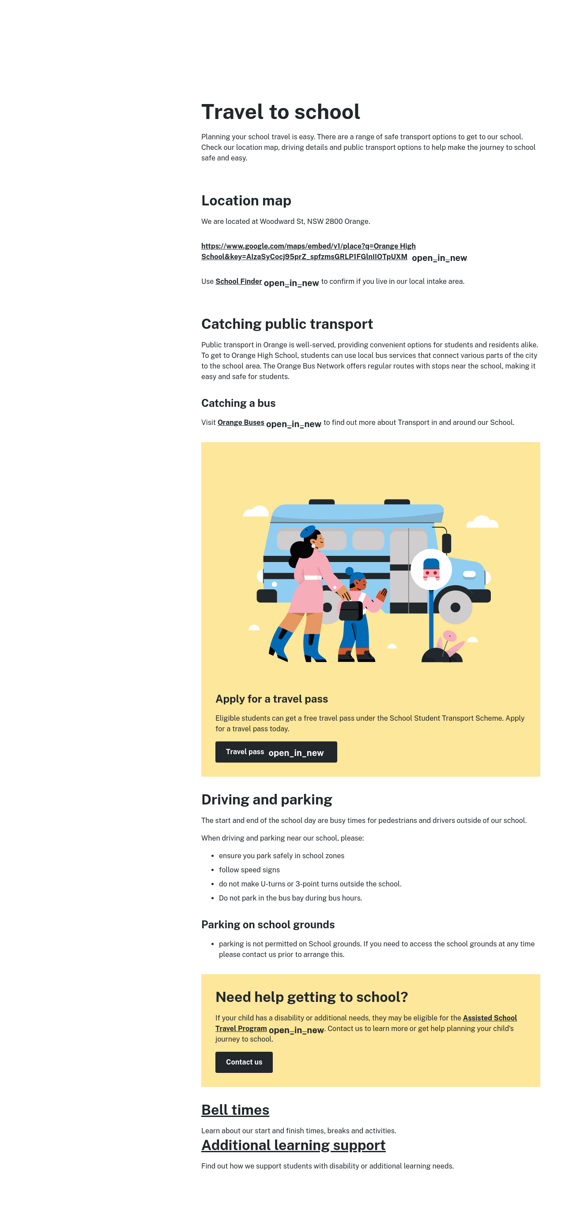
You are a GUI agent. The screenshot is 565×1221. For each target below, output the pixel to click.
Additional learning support (293, 1145)
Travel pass (281, 752)
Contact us (244, 1062)
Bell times (235, 1110)
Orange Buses (270, 422)
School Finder (267, 281)
